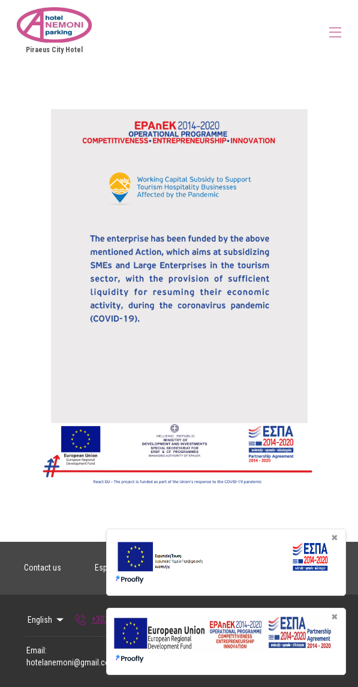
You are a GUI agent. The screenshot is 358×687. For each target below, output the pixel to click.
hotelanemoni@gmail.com (71, 662)
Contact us (42, 567)
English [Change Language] (46, 619)
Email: (36, 650)
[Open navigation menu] (335, 32)
